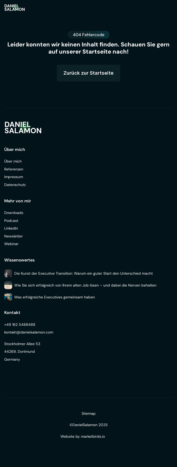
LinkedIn (11, 228)
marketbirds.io (93, 436)
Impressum (13, 176)
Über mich (13, 161)
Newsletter (13, 236)
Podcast (11, 220)
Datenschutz (15, 184)
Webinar (11, 243)
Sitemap (89, 413)
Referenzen (13, 169)
